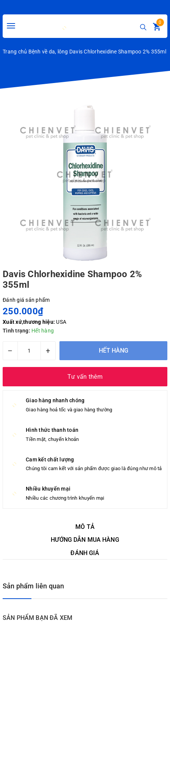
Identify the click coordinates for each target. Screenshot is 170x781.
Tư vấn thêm (85, 376)
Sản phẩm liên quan (33, 586)
